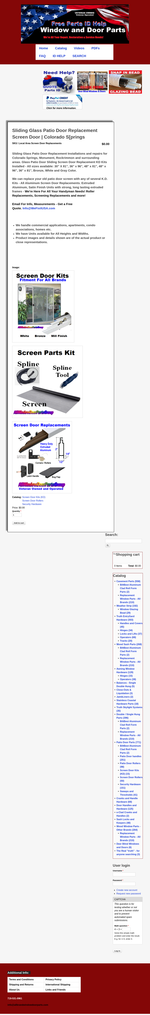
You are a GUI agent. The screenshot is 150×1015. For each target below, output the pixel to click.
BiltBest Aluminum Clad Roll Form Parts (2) (130, 588)
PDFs (95, 48)
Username (118, 871)
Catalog (61, 48)
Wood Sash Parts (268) (129, 644)
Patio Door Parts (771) (128, 742)
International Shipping (58, 984)
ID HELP (59, 56)
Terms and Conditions (21, 979)
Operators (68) (128, 637)
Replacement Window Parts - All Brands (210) (130, 599)
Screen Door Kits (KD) (33, 497)
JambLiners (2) (124, 697)
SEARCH (79, 56)
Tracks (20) (126, 641)
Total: (131, 566)
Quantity (16, 511)
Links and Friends (56, 989)
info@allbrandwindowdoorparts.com (27, 1005)
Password (118, 880)
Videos (79, 48)
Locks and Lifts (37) (131, 634)
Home (43, 48)
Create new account (126, 890)
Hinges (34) (126, 630)
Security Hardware (32, 504)
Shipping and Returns (21, 984)
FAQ (42, 56)
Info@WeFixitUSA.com (39, 208)
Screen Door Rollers (32, 500)
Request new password (128, 893)
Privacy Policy (54, 979)
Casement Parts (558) (128, 581)
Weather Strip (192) (127, 606)
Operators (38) (128, 679)
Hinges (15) (126, 676)
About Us (14, 989)
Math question (121, 926)
